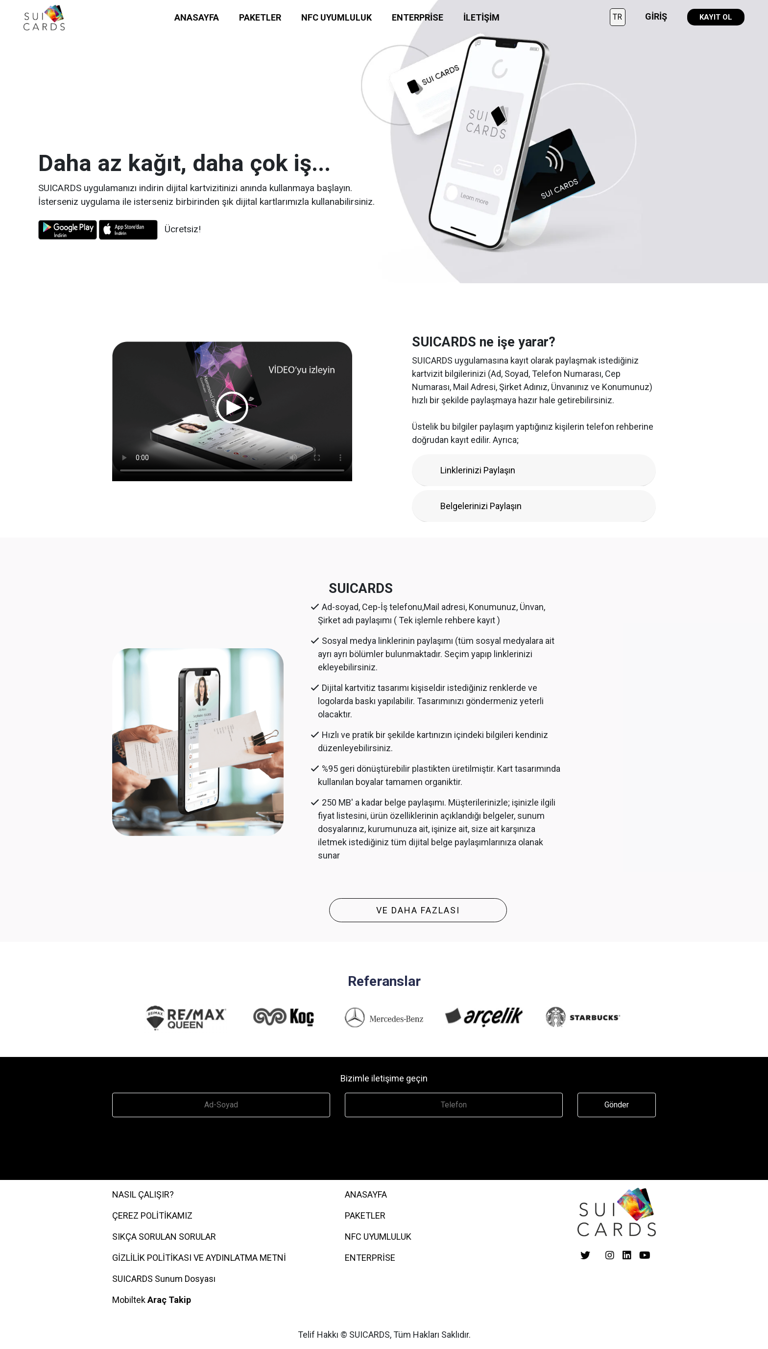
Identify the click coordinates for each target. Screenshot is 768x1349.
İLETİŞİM (481, 17)
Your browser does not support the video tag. (232, 407)
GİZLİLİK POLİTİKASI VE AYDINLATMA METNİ (199, 1257)
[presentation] (186, 1146)
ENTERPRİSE (417, 17)
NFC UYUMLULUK (336, 17)
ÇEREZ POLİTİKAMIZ (152, 1215)
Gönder (616, 1104)
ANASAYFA (196, 17)
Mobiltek (151, 1300)
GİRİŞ (656, 16)
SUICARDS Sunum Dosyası (164, 1279)
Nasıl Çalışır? (143, 1194)
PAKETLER (260, 17)
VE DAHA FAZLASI (418, 910)
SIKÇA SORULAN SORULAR (164, 1236)
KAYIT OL (715, 17)
